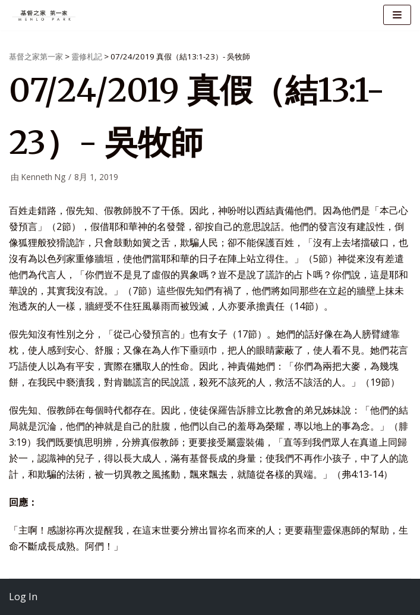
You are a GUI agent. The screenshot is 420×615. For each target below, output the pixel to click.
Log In (23, 596)
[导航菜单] (397, 15)
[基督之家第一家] (44, 15)
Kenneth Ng (43, 176)
